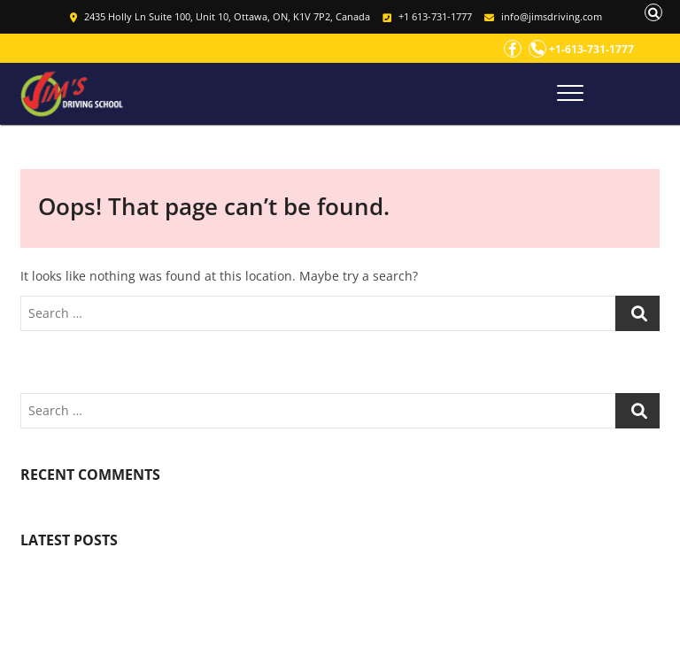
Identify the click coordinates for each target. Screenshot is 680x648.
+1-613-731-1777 (581, 49)
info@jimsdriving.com (543, 16)
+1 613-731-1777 (427, 16)
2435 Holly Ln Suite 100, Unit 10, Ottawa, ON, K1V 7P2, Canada (220, 16)
